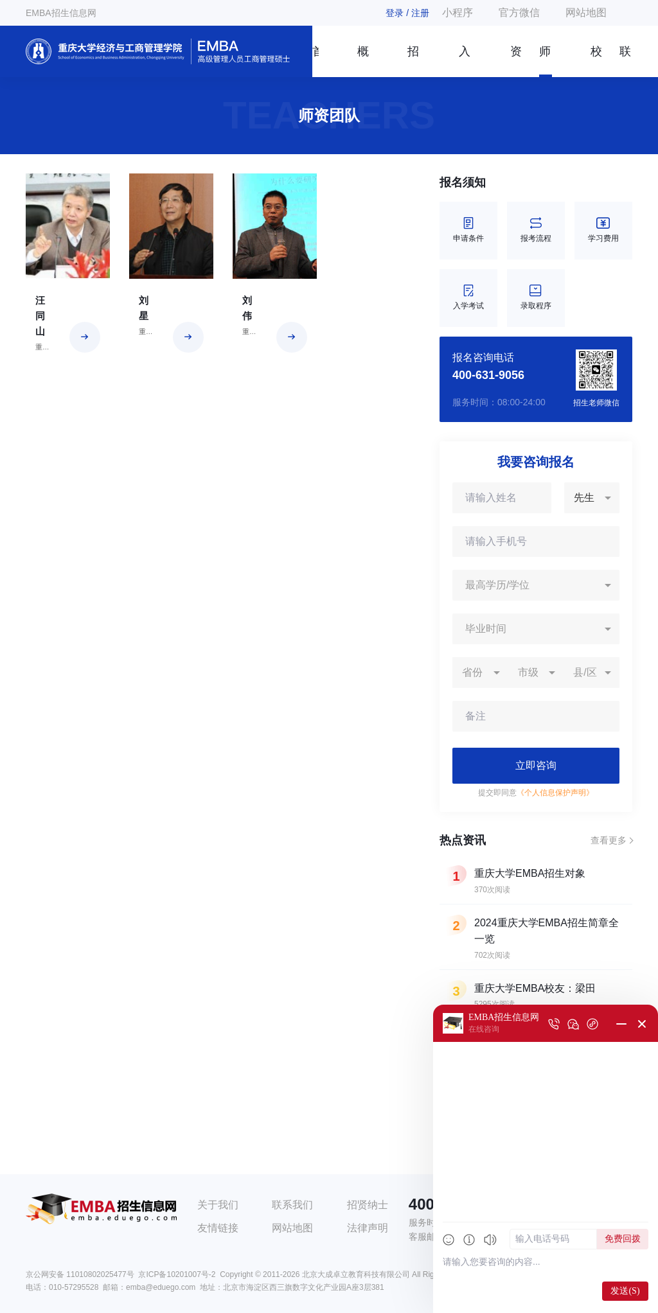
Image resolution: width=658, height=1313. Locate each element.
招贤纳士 (367, 1204)
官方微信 (519, 12)
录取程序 (536, 298)
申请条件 (468, 230)
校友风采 (596, 61)
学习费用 (603, 230)
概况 (363, 61)
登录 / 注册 (407, 13)
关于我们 (217, 1204)
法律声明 (367, 1227)
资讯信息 (516, 61)
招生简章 (413, 61)
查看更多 (609, 840)
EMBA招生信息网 (61, 13)
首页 (315, 61)
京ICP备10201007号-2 (176, 1274)
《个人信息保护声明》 (555, 792)
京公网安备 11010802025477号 (80, 1274)
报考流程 (536, 230)
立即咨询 (535, 765)
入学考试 (468, 298)
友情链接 (217, 1227)
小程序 (457, 12)
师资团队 (545, 61)
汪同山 (40, 316)
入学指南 (464, 61)
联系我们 (625, 61)
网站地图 (586, 12)
